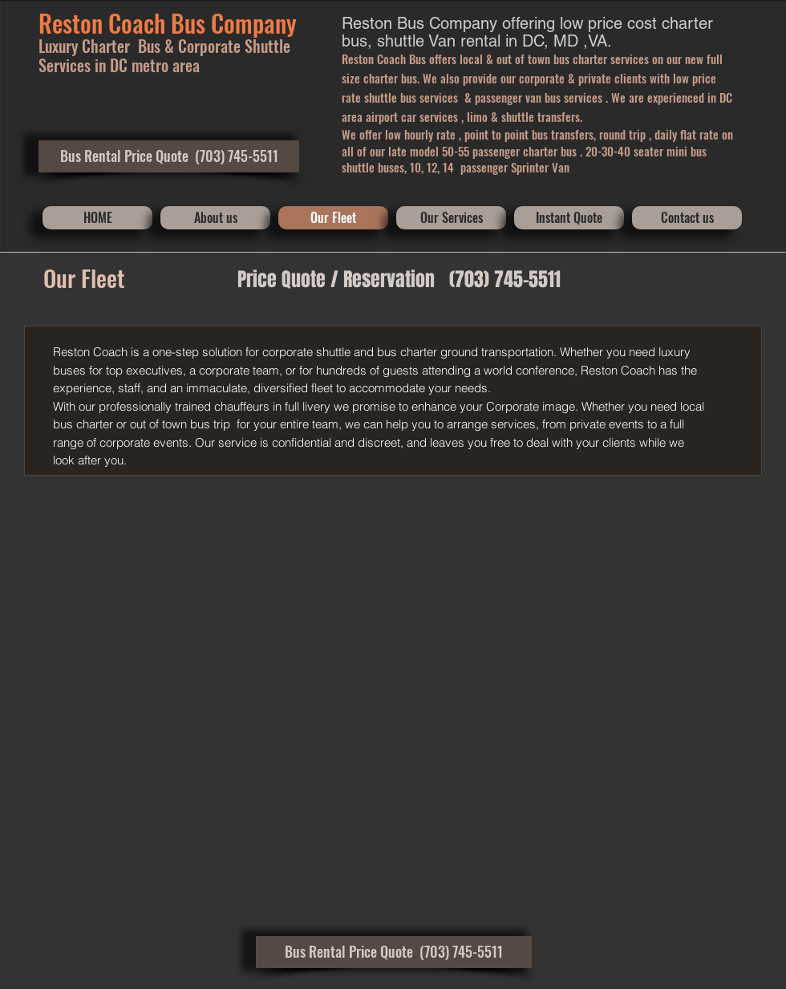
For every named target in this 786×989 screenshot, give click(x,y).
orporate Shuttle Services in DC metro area (164, 55)
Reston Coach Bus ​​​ (124, 23)
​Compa (243, 23)
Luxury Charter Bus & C (112, 46)
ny (286, 23)
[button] (168, 156)
